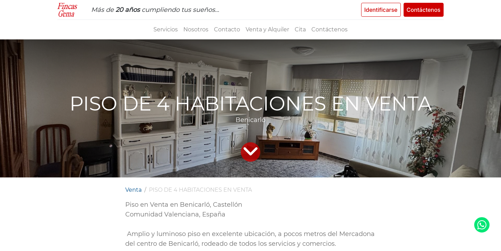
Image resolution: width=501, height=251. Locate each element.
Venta (133, 190)
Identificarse (381, 9)
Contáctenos (423, 9)
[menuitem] (166, 30)
